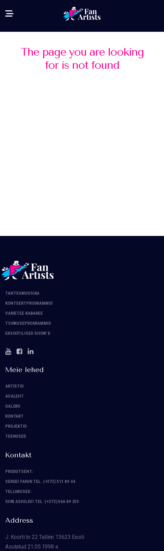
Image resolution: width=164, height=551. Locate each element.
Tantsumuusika (22, 293)
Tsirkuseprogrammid (28, 323)
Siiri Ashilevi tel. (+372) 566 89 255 (42, 501)
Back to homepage (82, 142)
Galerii (12, 406)
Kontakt (14, 416)
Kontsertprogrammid (29, 303)
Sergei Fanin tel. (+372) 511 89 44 (40, 481)
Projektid (16, 426)
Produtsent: (19, 471)
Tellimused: (18, 491)
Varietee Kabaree (24, 313)
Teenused (15, 436)
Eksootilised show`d (27, 333)
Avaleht (14, 396)
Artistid (14, 386)
